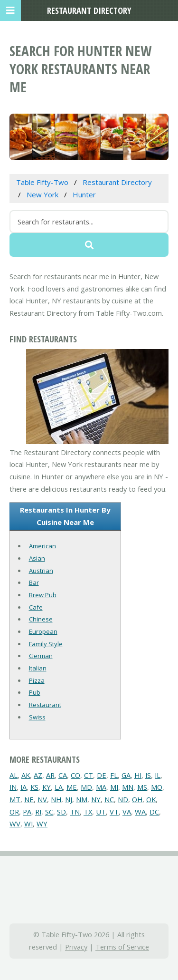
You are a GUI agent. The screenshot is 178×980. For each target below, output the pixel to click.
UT (101, 811)
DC (154, 811)
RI (38, 811)
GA (126, 775)
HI (137, 775)
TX (88, 811)
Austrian (41, 570)
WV (14, 823)
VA (126, 811)
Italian (38, 668)
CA (62, 775)
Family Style (46, 644)
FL (114, 775)
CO (75, 775)
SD (61, 811)
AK (25, 775)
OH (137, 799)
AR (50, 775)
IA (23, 787)
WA (140, 811)
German (41, 655)
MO (156, 787)
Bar (34, 582)
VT (114, 811)
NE (29, 799)
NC (109, 799)
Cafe (36, 607)
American (42, 546)
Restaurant (45, 704)
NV (42, 799)
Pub (34, 692)
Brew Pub (42, 595)
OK (151, 799)
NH (56, 799)
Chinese (41, 619)
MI (114, 787)
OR (14, 811)
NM (81, 799)
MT (14, 799)
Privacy (76, 946)
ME (71, 787)
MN (127, 787)
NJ (68, 799)
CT (88, 775)
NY (96, 799)
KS (34, 787)
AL (13, 775)
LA (59, 787)
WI (28, 823)
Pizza (37, 680)
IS (148, 775)
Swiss (37, 717)
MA (101, 787)
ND (123, 799)
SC (49, 811)
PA (27, 811)
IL (157, 775)
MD (86, 787)
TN (75, 811)
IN (13, 787)
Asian (37, 558)
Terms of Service (122, 946)
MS (142, 787)
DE (101, 775)
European (43, 631)
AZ (38, 775)
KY (46, 787)
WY (42, 823)
